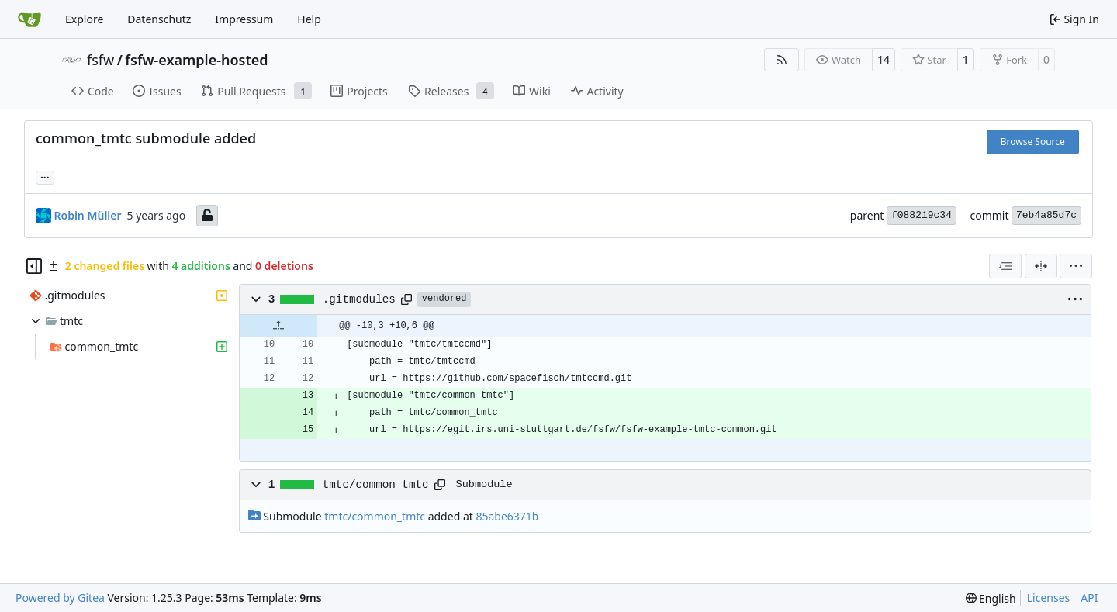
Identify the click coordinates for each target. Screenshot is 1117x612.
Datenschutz (159, 19)
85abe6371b (507, 516)
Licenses (1048, 597)
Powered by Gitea (60, 597)
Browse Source (1033, 141)
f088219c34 (921, 215)
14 (883, 59)
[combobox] (1005, 266)
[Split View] (1041, 266)
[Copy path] (406, 299)
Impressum (244, 19)
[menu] (1076, 266)
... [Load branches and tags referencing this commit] (45, 176)
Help (309, 19)
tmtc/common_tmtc (376, 485)
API (1089, 597)
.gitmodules (359, 299)
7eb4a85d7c (1046, 215)
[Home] (29, 19)
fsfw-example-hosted (196, 59)
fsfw (100, 59)
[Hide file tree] (34, 266)
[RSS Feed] (782, 59)
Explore (84, 19)
